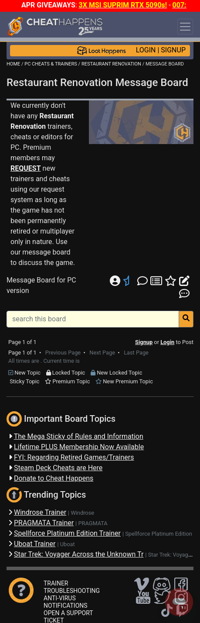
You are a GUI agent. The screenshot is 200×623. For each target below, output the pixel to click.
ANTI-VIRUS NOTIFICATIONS (66, 602)
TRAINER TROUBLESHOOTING (72, 587)
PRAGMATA (92, 523)
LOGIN (146, 50)
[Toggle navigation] (185, 26)
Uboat (67, 544)
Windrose (82, 512)
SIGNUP (173, 50)
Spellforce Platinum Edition (158, 533)
